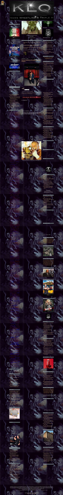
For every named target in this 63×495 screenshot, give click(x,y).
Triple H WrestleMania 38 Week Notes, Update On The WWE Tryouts (14, 456)
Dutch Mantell (11, 181)
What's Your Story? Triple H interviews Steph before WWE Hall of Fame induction (48, 52)
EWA (18, 190)
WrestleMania (15, 342)
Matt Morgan (14, 253)
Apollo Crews (16, 122)
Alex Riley (16, 116)
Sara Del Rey (17, 295)
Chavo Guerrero (12, 153)
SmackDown (14, 305)
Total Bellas (16, 328)
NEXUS (14, 268)
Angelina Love (12, 121)
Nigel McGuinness (16, 269)
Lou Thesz (13, 243)
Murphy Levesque (13, 266)
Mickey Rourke (16, 260)
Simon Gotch (12, 304)
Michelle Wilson (17, 259)
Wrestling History (14, 343)
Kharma (18, 232)
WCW (11, 341)
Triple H (17, 329)
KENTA (11, 230)
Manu (15, 249)
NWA (14, 270)
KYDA (18, 235)
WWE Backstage (17, 345)
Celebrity (15, 151)
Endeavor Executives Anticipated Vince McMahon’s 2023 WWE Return (48, 187)
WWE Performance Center (14, 354)
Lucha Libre (15, 244)
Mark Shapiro (14, 251)
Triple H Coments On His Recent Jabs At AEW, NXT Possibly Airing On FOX (48, 71)
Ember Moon (15, 185)
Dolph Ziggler (18, 178)
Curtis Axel (11, 168)
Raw (12, 281)
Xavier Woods (15, 364)
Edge (11, 184)
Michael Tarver (17, 258)
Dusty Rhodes (17, 180)
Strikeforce (11, 312)
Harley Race (13, 203)
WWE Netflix (12, 352)
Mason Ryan (11, 252)
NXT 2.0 (11, 271)
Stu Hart (15, 312)
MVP (17, 266)
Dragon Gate (15, 179)
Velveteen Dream (12, 335)
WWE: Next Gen (15, 363)
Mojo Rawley (17, 264)
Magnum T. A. (17, 248)
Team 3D (13, 316)
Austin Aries (15, 126)
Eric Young (16, 187)
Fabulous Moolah (17, 191)
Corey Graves (18, 165)
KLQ (13, 234)
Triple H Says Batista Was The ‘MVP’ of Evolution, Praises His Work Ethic (48, 113)
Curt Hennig (17, 167)
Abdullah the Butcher (16, 111)
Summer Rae (12, 313)
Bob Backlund (12, 136)
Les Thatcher (11, 239)
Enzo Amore (15, 186)
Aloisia (16, 118)
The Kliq (11, 321)
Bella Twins (16, 131)
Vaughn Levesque (15, 334)
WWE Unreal (15, 361)
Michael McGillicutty (12, 258)
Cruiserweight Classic (13, 166)
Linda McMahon (15, 241)
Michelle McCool (12, 259)
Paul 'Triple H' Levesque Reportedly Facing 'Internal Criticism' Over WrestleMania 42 (48, 415)
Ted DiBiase (16, 316)
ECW (11, 182)
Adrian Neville (12, 114)
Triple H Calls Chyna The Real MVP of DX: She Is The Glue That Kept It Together (48, 63)
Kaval (16, 228)
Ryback (15, 293)
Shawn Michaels (17, 300)
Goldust (14, 201)
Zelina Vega (17, 366)
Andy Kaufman (12, 120)
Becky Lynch (11, 131)
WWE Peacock (17, 353)
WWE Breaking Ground (13, 346)
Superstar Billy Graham (13, 315)
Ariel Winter (15, 123)
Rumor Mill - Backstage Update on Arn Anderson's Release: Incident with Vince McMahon (48, 421)
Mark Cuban (17, 249)
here (46, 191)
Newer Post (23, 139)
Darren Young (16, 171)
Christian (16, 157)
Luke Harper (18, 245)
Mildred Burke (15, 263)
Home (32, 139)
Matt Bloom (15, 252)
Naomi (11, 267)
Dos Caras (11, 179)
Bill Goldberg (15, 134)
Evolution (12, 190)
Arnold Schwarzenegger (16, 124)
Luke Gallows (13, 245)
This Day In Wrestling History (47, 102)
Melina (15, 256)
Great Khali (14, 202)
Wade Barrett (15, 339)
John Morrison (16, 220)
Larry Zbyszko (14, 237)
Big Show (16, 133)
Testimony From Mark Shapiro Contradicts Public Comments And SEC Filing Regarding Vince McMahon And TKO (32, 45)
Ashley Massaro (12, 125)
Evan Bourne (15, 189)
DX (14, 181)
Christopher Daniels (13, 158)
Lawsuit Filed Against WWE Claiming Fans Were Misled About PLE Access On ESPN (14, 469)
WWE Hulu (13, 348)
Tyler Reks (17, 331)
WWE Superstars (13, 358)
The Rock (13, 322)
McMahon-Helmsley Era (13, 255)
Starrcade (17, 307)
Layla (18, 237)
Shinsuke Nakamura (13, 303)
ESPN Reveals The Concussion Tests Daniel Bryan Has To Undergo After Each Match (47, 340)
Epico (18, 186)
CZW (14, 168)
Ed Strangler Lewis (14, 182)
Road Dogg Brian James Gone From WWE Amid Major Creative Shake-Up (14, 399)
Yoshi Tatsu (15, 365)
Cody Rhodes (12, 162)
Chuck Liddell (15, 159)
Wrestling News (13, 344)
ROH (19, 288)
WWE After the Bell (12, 345)
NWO (19, 270)
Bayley (14, 130)
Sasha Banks (15, 296)
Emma (18, 185)
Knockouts (16, 234)
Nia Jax (18, 268)
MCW (18, 255)
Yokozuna (12, 365)
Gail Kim (17, 196)
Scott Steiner (14, 297)
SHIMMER (18, 302)
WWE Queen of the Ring (13, 355)
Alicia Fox (17, 117)
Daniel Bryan (17, 170)
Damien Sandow (13, 169)
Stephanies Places (12, 309)
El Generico (13, 184)
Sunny (11, 314)
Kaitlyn (13, 226)
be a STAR (17, 130)
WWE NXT (12, 353)
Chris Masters (17, 156)
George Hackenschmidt (16, 198)
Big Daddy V (18, 132)
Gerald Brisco (11, 199)
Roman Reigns (16, 289)
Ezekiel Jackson (12, 191)
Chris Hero (17, 155)
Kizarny (11, 234)
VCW (19, 334)
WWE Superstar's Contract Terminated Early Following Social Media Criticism (14, 383)
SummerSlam (17, 313)
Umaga (14, 333)
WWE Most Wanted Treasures (15, 351)
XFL (18, 364)
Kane (11, 227)
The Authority (16, 319)
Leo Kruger (18, 238)
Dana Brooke (18, 169)
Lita (14, 242)
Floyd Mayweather (14, 193)
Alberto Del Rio (12, 116)
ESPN (17, 188)
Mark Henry (12, 250)
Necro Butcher (18, 267)
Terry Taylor (18, 318)
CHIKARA (14, 154)
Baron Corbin (12, 129)
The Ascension (11, 319)
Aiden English (16, 114)
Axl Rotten (18, 127)
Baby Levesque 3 (12, 128)
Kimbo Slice (17, 233)
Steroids (15, 309)
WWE (18, 344)
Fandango (11, 192)
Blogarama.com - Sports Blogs (31, 493)
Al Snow (18, 115)
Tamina (18, 315)
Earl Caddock (17, 181)
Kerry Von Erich (15, 230)
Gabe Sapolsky (13, 196)
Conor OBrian (13, 165)
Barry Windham (17, 129)
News (11, 268)
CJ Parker (17, 160)
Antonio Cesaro (16, 121)
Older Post (40, 139)
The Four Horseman (16, 320)
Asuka (15, 125)
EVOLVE (15, 190)
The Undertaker (13, 323)
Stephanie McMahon (15, 308)
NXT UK (14, 271)
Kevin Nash (15, 231)
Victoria (15, 336)
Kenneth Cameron (16, 229)
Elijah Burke (11, 185)
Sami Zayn (11, 294)
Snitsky (19, 305)
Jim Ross (17, 215)
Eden (18, 183)
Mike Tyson (17, 262)
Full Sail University (16, 195)
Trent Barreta (14, 329)
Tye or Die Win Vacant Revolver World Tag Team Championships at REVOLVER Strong (14, 103)
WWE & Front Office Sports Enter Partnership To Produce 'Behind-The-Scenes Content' (14, 396)
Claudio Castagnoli (12, 161)
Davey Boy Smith (14, 172)
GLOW (12, 201)
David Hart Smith (15, 173)
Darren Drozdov (11, 171)
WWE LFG (14, 350)
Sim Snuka (17, 303)
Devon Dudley (14, 176)
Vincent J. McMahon (13, 338)
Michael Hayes (17, 257)
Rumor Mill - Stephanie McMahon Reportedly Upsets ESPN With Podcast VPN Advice (48, 418)
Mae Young (17, 247)
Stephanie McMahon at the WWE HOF (33, 51)
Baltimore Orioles (17, 128)
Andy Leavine (17, 120)
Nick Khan (11, 269)
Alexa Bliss (13, 117)
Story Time (17, 311)
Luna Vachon (11, 246)
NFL (16, 268)
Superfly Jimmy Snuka (16, 314)
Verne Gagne (16, 335)
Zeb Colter (14, 366)
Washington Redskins (16, 340)
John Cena (15, 219)
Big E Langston (12, 133)
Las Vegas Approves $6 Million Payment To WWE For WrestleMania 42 (13, 380)
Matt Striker (12, 254)
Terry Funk (14, 318)
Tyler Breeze (14, 331)
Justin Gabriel (12, 225)
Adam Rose (17, 113)
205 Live (11, 111)
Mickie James (12, 261)
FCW (14, 192)
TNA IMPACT (14, 326)
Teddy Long (14, 317)
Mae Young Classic (12, 248)
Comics (17, 163)
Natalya (14, 267)
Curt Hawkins (13, 167)
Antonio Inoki (12, 122)
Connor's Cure (15, 433)
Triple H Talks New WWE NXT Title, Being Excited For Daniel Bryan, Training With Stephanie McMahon (48, 351)
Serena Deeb (15, 298)
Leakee (10, 238)
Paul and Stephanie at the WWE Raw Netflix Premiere (31, 61)
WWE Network (16, 352)
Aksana (16, 115)
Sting (14, 310)
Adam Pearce (13, 113)
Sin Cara (15, 304)
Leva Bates (14, 239)
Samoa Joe (15, 294)
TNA (14, 325)
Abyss (17, 112)
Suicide (18, 312)
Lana (12, 236)
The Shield (17, 322)
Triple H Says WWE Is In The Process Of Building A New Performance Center (13, 450)
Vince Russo (17, 337)
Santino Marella (12, 295)
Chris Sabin (12, 157)
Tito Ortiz (17, 323)
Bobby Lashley (17, 136)
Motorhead (12, 265)
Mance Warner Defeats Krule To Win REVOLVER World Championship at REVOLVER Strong (14, 97)
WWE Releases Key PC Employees (14, 458)
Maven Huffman (16, 254)
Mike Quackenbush (12, 262)
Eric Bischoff (12, 187)
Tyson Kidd (12, 332)
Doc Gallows (13, 178)
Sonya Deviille (12, 306)
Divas (16, 177)
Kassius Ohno (13, 228)
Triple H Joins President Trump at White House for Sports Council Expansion (48, 205)
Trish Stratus (11, 330)
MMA (14, 264)
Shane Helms (15, 299)
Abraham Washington (12, 112)
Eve (18, 189)
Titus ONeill (12, 324)
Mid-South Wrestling (17, 261)
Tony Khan (13, 328)
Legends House (14, 238)
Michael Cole (12, 257)
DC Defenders (15, 174)
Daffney (17, 168)
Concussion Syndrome (13, 164)
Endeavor (11, 186)
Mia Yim (18, 256)
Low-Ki (16, 243)
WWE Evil (13, 347)
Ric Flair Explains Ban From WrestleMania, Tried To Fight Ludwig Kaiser (47, 42)
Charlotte (17, 152)
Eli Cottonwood (17, 184)
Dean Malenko (15, 175)
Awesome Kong (14, 127)
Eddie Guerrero (15, 183)
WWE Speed (12, 357)
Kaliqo (15, 226)
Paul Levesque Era (27, 92)
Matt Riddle (18, 253)
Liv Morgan (16, 242)
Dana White (12, 170)
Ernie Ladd (13, 188)
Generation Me (15, 197)
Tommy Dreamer (15, 327)
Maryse (18, 251)
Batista (11, 130)
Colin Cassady (17, 162)
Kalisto (18, 226)
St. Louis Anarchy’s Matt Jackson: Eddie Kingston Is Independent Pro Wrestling (14, 106)
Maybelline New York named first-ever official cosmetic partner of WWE (48, 110)
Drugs (14, 180)
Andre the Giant (16, 119)
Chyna (14, 160)
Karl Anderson (14, 227)
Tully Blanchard (16, 330)
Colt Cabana (13, 163)
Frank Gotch (14, 194)
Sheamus (15, 301)
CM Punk (17, 161)
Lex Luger (16, 240)
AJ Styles (12, 115)
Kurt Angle (14, 235)
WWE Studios (17, 357)
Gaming (11, 197)
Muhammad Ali (17, 265)
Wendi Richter (14, 341)
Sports (14, 307)
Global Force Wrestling (16, 200)
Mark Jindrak (16, 250)
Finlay (17, 192)
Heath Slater (18, 203)
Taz (10, 316)
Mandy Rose (11, 249)
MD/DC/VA (12, 256)
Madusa (14, 247)
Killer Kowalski (13, 233)
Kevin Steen (14, 232)
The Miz (14, 321)
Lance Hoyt (15, 236)
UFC (15, 332)
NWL (16, 270)
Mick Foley (12, 260)
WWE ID (17, 348)
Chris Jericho (12, 156)
